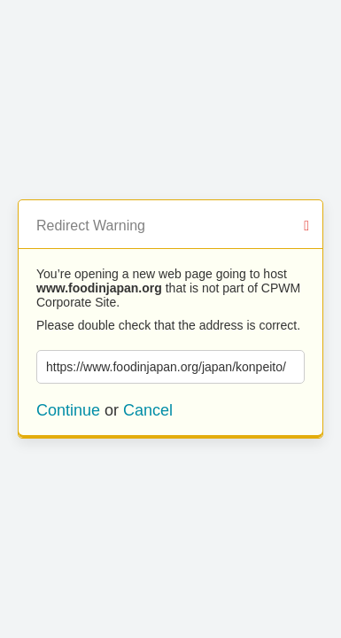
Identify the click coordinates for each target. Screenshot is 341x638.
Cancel (148, 410)
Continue (68, 410)
